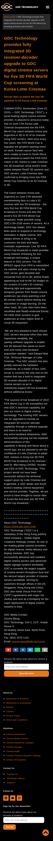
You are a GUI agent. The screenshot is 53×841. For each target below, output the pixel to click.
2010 (13, 17)
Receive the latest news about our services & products (20, 813)
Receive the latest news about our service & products (25, 660)
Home (6, 17)
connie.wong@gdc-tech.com (28, 641)
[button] (47, 7)
